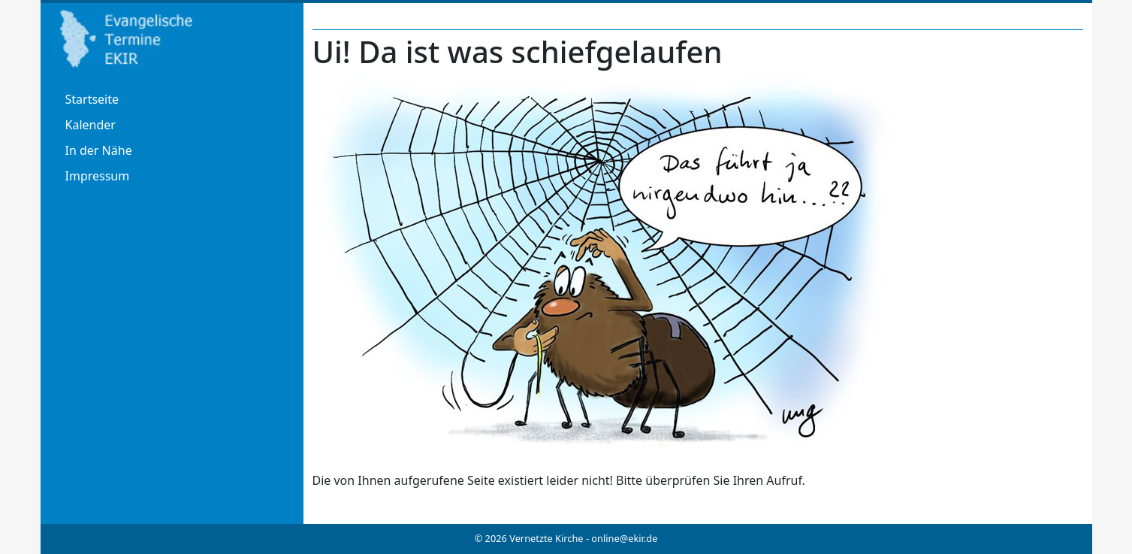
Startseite (92, 99)
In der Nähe (98, 150)
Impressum (97, 176)
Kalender (90, 125)
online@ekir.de (624, 538)
